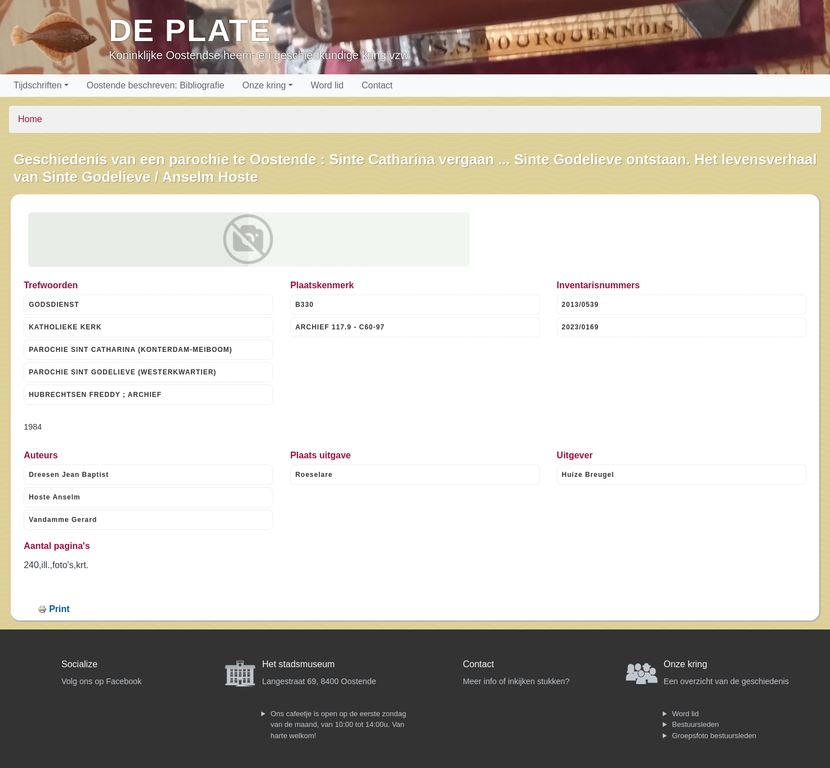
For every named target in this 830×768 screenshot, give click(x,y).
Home (30, 119)
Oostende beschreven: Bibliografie (156, 85)
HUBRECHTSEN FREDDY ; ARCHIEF (95, 395)
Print (59, 609)
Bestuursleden (695, 724)
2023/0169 (580, 327)
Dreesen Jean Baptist (69, 475)
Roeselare (313, 475)
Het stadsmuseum (298, 664)
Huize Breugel (588, 475)
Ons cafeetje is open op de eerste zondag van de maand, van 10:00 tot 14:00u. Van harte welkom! (339, 724)
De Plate (190, 30)
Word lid (327, 85)
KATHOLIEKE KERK (65, 327)
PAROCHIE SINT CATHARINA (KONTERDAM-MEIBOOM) (130, 350)
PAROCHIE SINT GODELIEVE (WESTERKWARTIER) (122, 372)
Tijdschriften (38, 85)
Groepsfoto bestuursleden (714, 735)
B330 (304, 305)
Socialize (79, 664)
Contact (377, 85)
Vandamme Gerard (63, 520)
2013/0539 (580, 305)
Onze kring (263, 85)
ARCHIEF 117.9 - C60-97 (340, 327)
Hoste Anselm (55, 497)
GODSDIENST (54, 305)
